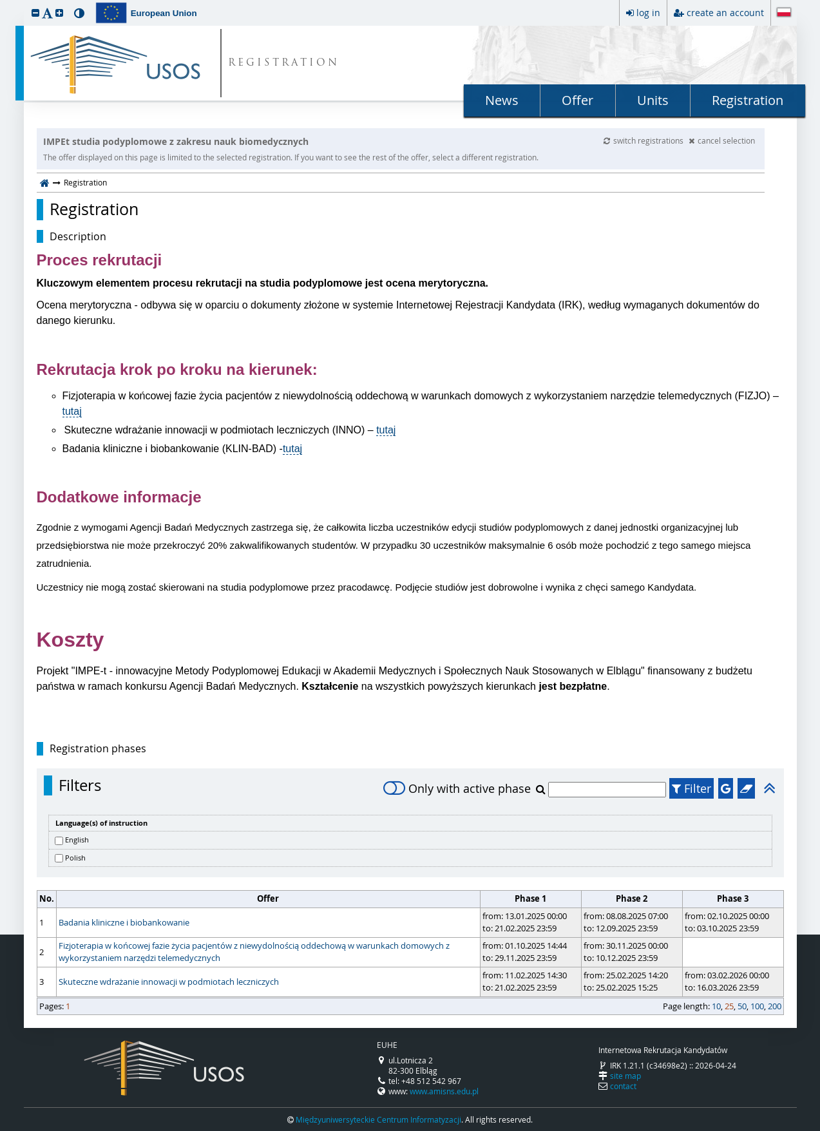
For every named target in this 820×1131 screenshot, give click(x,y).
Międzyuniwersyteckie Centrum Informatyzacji (378, 1119)
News (502, 100)
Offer (577, 100)
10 (716, 1006)
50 (742, 1006)
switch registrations (644, 140)
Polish (75, 857)
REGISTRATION (283, 63)
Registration (747, 100)
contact (623, 1086)
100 (757, 1006)
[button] (35, 12)
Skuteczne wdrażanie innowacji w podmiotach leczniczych (169, 981)
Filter (691, 788)
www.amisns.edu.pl (444, 1091)
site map (625, 1075)
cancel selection (722, 140)
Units (653, 100)
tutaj (72, 411)
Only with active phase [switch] (457, 788)
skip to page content (3, 3)
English (77, 839)
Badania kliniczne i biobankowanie (124, 922)
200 (774, 1006)
